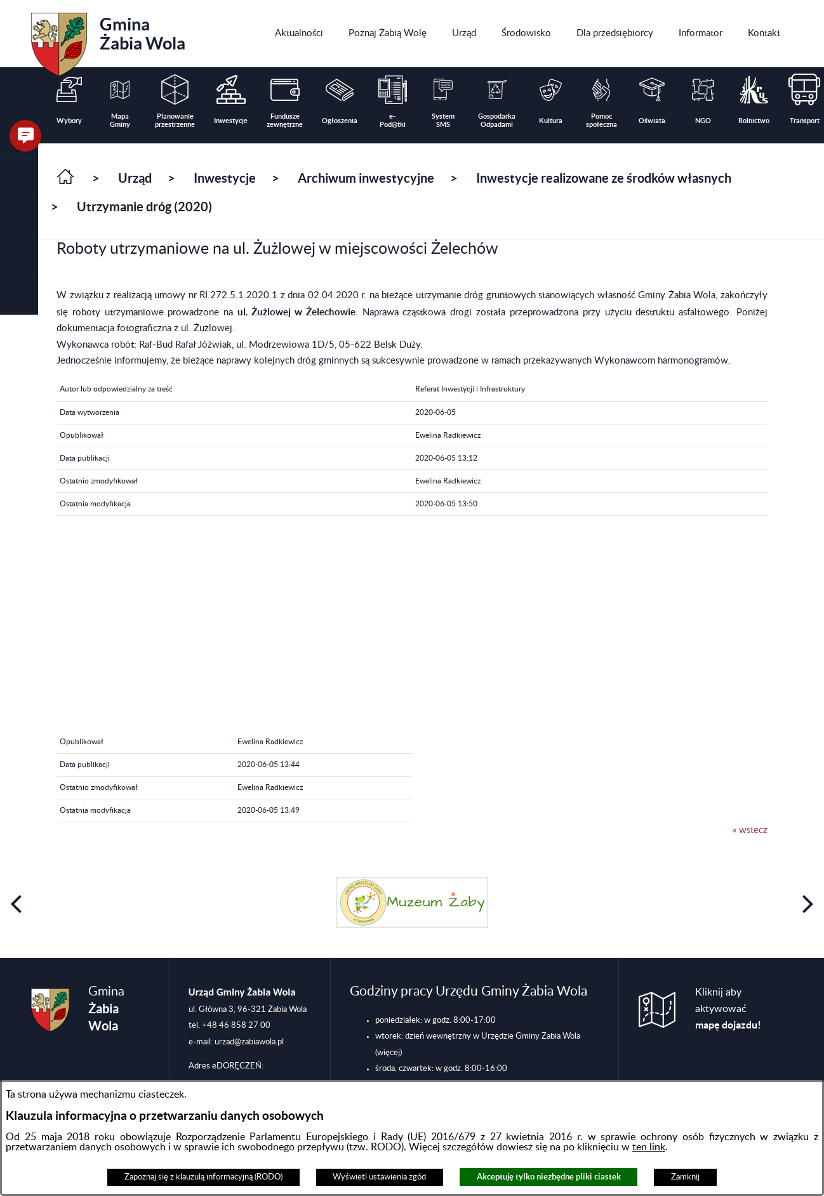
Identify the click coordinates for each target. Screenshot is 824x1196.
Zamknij (685, 1177)
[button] (19, 179)
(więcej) (388, 1052)
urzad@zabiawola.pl (249, 1042)
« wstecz (750, 830)
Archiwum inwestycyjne (366, 178)
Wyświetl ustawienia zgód (379, 1177)
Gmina (108, 40)
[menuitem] (299, 33)
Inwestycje (225, 178)
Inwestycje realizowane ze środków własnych (603, 178)
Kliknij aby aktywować (728, 1008)
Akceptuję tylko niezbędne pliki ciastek (549, 1176)
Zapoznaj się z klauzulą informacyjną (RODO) (203, 1177)
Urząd (135, 178)
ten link (648, 1147)
